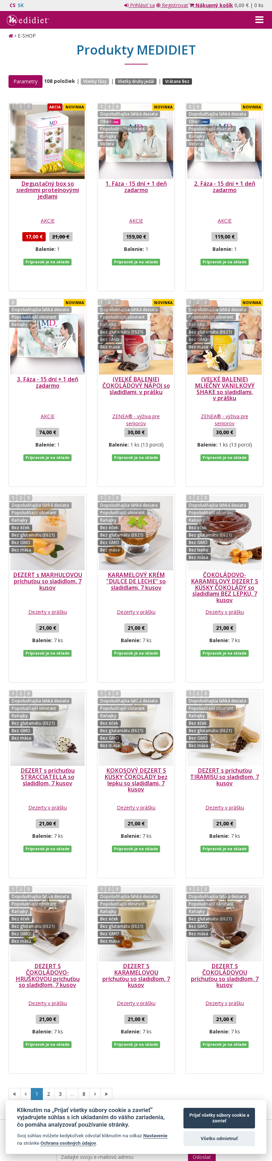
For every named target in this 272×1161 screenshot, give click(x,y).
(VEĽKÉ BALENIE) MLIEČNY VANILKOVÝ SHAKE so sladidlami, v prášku (225, 367)
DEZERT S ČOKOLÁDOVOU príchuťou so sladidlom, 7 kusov (225, 890)
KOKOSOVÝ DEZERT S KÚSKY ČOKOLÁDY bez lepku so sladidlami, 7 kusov (136, 716)
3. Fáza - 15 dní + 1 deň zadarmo (47, 361)
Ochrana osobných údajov (68, 1143)
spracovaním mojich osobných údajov (135, 1060)
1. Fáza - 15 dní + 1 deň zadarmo (136, 187)
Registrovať (172, 5)
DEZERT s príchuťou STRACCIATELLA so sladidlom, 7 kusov (48, 713)
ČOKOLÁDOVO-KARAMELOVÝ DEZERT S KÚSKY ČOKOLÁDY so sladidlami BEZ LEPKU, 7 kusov (224, 544)
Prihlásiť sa (139, 5)
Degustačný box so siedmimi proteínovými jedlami (47, 190)
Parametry (25, 81)
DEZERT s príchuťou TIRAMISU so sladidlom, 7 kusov (224, 713)
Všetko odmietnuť (219, 1138)
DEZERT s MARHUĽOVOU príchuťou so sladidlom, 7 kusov (47, 538)
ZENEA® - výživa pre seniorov (136, 398)
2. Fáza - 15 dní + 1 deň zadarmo (224, 187)
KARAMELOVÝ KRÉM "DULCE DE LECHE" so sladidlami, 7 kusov (136, 538)
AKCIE (48, 220)
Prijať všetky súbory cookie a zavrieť (219, 1117)
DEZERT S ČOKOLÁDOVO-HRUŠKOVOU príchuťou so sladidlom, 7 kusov (48, 890)
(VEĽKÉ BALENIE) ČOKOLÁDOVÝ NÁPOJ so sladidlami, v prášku (136, 364)
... (72, 987)
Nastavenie (155, 1135)
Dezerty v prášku (47, 569)
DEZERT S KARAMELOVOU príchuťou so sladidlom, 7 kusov (136, 890)
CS (13, 5)
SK (21, 5)
